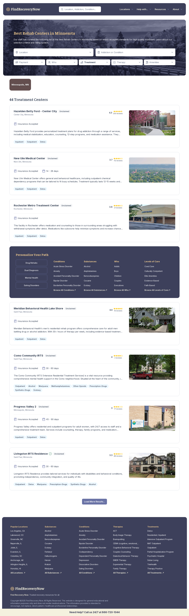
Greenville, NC (16, 537)
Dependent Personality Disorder (93, 554)
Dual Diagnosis (31, 270)
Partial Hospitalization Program (160, 550)
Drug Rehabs (31, 262)
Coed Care (149, 266)
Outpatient (151, 546)
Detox (150, 529)
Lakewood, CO (16, 533)
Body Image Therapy (122, 533)
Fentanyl (48, 550)
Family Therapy (120, 567)
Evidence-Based (152, 279)
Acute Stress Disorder (63, 266)
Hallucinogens (51, 554)
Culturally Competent (153, 270)
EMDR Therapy (119, 558)
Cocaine (87, 279)
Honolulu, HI (15, 567)
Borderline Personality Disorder (67, 284)
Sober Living (152, 558)
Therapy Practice (154, 567)
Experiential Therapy (122, 563)
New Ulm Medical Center (29, 158)
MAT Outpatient (154, 542)
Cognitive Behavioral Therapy (126, 546)
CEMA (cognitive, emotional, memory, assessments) (125, 542)
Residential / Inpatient (156, 533)
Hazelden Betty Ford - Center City (35, 111)
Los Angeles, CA (17, 529)
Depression (84, 558)
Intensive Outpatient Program (159, 537)
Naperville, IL (16, 542)
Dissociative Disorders (88, 563)
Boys (116, 270)
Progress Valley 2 (25, 404)
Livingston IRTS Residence (31, 452)
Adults (116, 266)
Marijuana (49, 567)
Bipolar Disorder (61, 279)
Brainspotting (118, 537)
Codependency (86, 550)
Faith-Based (150, 284)
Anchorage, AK (16, 558)
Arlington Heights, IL (19, 563)
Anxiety (57, 270)
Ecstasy (87, 284)
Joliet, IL (14, 546)
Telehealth (152, 563)
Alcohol (87, 266)
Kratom (48, 563)
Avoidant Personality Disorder (66, 275)
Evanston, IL (15, 550)
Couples (117, 279)
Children (117, 275)
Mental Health (31, 277)
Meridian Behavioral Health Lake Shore (38, 306)
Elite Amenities (151, 275)
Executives (119, 284)
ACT (115, 529)
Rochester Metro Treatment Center (36, 205)
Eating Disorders (31, 284)
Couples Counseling (122, 550)
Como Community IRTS (28, 353)
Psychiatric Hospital (155, 554)
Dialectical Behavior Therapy (125, 554)
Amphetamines (90, 270)
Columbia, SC (16, 554)
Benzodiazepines (91, 275)
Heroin (48, 558)
